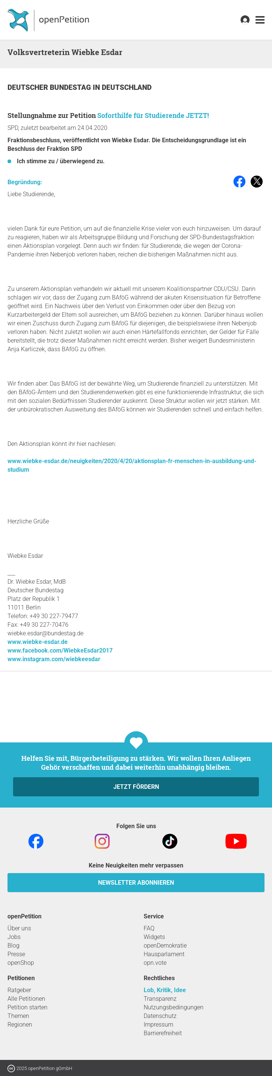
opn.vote (155, 962)
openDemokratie (165, 945)
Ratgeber (19, 990)
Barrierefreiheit (163, 1033)
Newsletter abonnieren (136, 882)
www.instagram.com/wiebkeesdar (53, 659)
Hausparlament (164, 954)
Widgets (154, 936)
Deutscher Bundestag (50, 87)
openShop (20, 962)
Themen (18, 1015)
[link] (260, 20)
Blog (13, 945)
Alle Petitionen (26, 998)
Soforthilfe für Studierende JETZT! (153, 115)
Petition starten (27, 1007)
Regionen (19, 1024)
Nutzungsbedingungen (174, 1007)
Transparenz (160, 998)
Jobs (14, 936)
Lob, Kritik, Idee (165, 990)
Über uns (19, 928)
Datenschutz (160, 1015)
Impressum (158, 1024)
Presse (16, 954)
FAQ (149, 928)
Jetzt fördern (136, 786)
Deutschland (127, 87)
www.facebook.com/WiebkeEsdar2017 (60, 650)
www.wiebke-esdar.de (37, 641)
